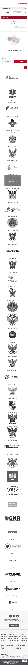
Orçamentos (24, 640)
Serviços (3, 638)
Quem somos (4, 636)
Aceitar (24, 660)
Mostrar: (25, 21)
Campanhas (24, 638)
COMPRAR (21, 61)
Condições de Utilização (14, 636)
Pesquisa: (16, 26)
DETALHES (7, 61)
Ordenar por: (13, 21)
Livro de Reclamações (13, 640)
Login (17, 12)
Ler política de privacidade (10, 663)
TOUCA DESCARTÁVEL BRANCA (14, 50)
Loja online (24, 636)
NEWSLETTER (14, 625)
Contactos (3, 640)
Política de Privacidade (13, 638)
